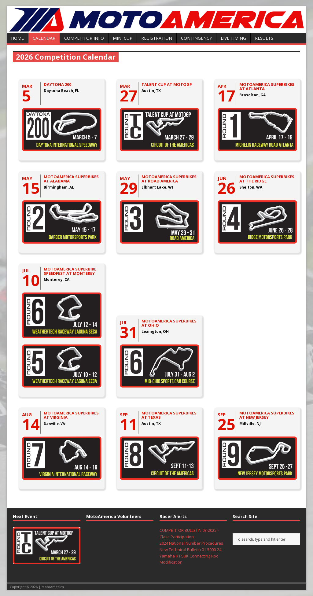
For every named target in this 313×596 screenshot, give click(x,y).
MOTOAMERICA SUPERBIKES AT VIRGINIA (71, 415)
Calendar (44, 38)
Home (17, 38)
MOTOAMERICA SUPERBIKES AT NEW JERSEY (266, 415)
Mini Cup (122, 38)
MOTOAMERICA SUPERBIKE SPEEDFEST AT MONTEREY (70, 271)
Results (264, 38)
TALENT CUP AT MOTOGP (167, 84)
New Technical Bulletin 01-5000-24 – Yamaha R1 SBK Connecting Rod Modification (192, 556)
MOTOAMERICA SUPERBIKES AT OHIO (169, 323)
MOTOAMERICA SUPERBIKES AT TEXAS (169, 415)
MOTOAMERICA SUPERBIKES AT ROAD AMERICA (169, 179)
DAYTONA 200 (57, 84)
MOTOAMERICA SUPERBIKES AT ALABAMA (71, 179)
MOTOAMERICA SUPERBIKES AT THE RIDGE (266, 179)
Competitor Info (84, 38)
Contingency (196, 38)
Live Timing (233, 38)
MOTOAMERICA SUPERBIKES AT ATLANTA (266, 86)
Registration (156, 38)
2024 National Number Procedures (191, 543)
